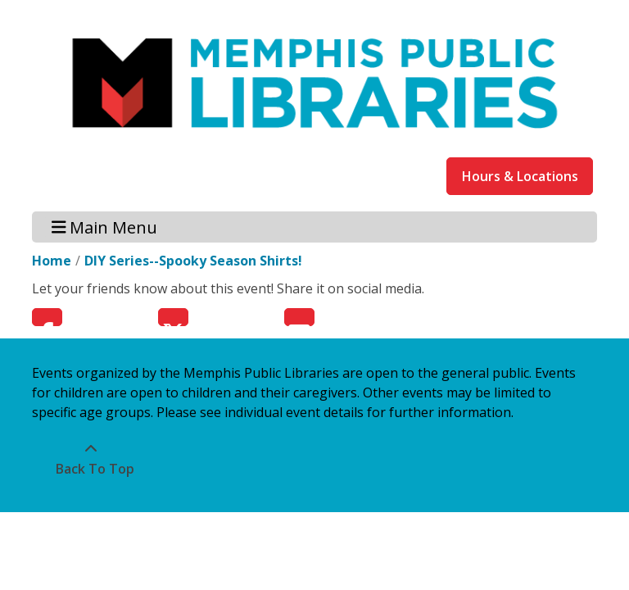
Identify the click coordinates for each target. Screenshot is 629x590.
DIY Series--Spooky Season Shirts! (193, 261)
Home (51, 261)
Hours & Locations (520, 176)
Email (299, 317)
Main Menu (105, 227)
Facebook (47, 317)
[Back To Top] (90, 459)
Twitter (173, 317)
